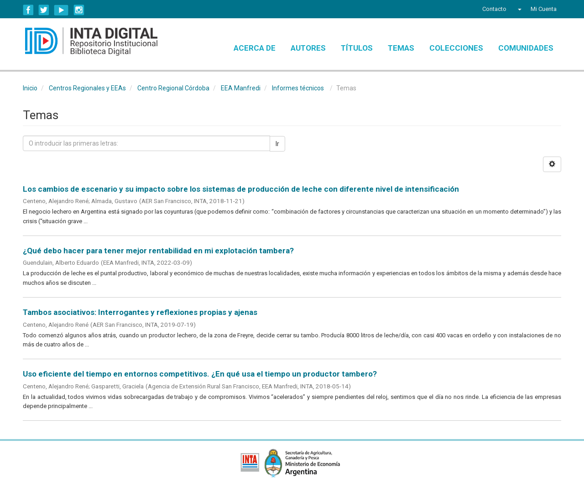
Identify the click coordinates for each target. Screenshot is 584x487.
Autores (308, 47)
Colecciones (456, 47)
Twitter (43, 10)
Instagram (78, 10)
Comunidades (525, 47)
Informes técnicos (298, 88)
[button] (518, 9)
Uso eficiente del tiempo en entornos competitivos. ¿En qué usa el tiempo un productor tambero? (200, 373)
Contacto (494, 8)
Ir (277, 143)
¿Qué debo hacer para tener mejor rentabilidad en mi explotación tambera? (158, 250)
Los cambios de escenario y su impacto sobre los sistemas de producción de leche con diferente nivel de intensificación (241, 189)
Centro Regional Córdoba (173, 88)
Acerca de (255, 47)
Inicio (30, 88)
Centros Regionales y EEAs (87, 88)
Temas (401, 47)
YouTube (61, 10)
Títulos (357, 47)
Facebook (28, 10)
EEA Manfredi (241, 88)
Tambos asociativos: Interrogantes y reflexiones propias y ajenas (140, 312)
